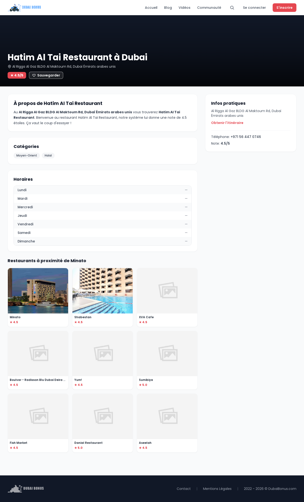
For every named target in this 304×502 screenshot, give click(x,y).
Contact (184, 488)
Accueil (151, 7)
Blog (168, 7)
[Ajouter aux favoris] (46, 75)
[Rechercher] (232, 7)
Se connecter (254, 7)
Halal (48, 155)
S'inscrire (284, 7)
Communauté (209, 7)
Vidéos (184, 7)
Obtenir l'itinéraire (227, 122)
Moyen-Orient (26, 155)
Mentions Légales (217, 488)
